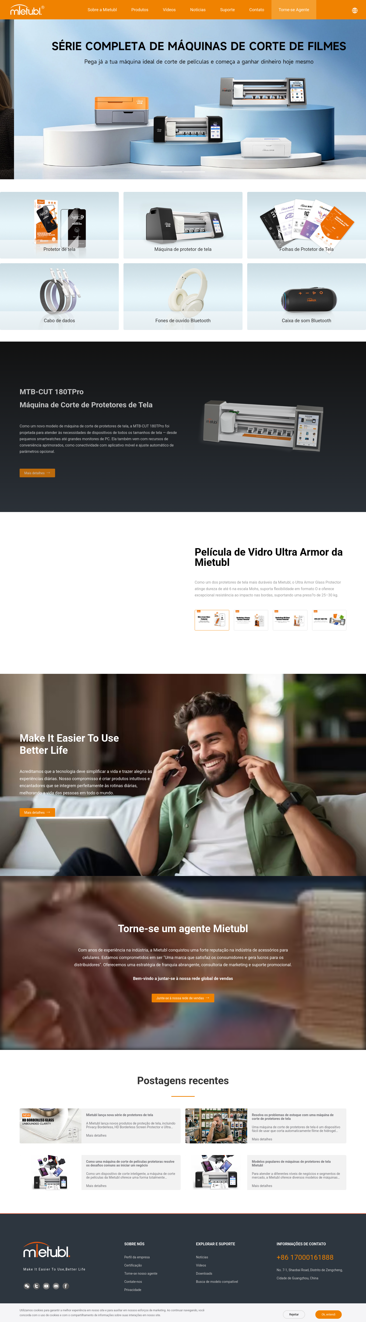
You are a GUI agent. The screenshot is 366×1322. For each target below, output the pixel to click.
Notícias (198, 9)
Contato (256, 9)
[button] (171, 171)
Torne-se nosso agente (140, 1273)
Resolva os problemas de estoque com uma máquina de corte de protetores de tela (293, 1117)
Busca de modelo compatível (217, 1282)
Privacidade (132, 1290)
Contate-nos (133, 1282)
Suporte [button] (227, 9)
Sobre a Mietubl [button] (102, 9)
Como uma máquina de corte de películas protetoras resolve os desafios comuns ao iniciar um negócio (130, 1163)
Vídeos (169, 9)
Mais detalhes (34, 812)
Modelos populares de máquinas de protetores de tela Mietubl (291, 1163)
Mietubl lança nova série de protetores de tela (119, 1115)
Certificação (133, 1265)
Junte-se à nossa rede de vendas (180, 998)
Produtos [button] (139, 9)
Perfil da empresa (137, 1257)
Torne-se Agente (294, 9)
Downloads (204, 1273)
